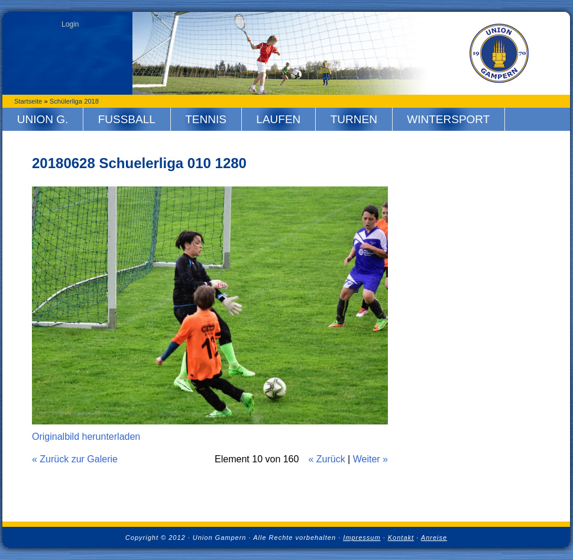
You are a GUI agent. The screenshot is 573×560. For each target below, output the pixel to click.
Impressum (361, 537)
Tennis (205, 119)
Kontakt (401, 537)
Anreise (434, 537)
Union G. (43, 119)
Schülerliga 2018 (74, 101)
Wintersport (448, 119)
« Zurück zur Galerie (75, 459)
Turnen (354, 119)
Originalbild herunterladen (86, 437)
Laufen (278, 119)
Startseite (28, 101)
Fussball (127, 119)
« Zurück (326, 459)
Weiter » (370, 459)
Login (70, 24)
